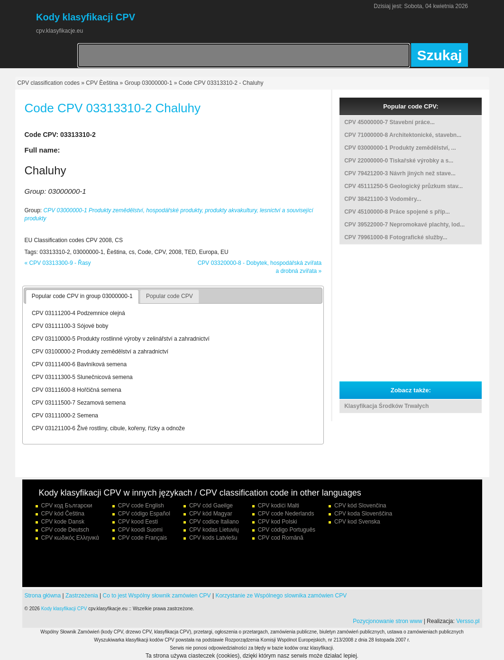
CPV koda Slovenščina (363, 513)
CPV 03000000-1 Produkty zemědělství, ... (400, 148)
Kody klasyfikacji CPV (64, 608)
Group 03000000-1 (149, 83)
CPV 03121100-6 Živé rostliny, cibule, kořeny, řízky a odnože (108, 428)
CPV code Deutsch (65, 529)
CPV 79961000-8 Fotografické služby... (395, 237)
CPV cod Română (280, 537)
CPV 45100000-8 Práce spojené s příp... (397, 211)
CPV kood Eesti (138, 521)
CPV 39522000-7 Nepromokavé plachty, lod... (404, 224)
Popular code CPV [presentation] (169, 296)
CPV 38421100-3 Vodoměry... (382, 199)
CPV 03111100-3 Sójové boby (70, 326)
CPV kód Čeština (62, 513)
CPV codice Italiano (214, 521)
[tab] (82, 296)
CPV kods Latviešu (213, 537)
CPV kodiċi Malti (278, 505)
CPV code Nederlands (286, 513)
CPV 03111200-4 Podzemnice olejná (78, 313)
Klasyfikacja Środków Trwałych (386, 406)
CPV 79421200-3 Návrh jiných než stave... (400, 173)
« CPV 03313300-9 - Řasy (58, 263)
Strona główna (43, 595)
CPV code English (141, 505)
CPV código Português (286, 529)
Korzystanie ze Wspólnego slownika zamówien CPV (281, 595)
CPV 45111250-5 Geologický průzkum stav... (403, 186)
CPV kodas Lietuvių (214, 529)
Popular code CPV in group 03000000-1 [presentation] (82, 296)
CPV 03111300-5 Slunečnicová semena (82, 377)
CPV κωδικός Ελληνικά (70, 537)
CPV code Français (142, 537)
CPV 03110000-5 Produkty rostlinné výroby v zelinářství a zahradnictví (121, 338)
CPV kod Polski (277, 521)
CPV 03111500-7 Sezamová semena (79, 402)
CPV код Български (66, 505)
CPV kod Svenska (357, 521)
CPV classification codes (49, 83)
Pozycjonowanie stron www (387, 621)
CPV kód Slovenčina (360, 505)
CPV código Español (144, 513)
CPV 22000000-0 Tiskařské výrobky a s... (398, 160)
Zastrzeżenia (81, 595)
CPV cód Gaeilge (211, 505)
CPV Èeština (102, 83)
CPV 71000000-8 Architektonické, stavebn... (402, 135)
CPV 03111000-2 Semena (65, 415)
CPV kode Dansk (62, 521)
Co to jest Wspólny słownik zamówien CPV (157, 595)
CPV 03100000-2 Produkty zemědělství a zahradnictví (100, 351)
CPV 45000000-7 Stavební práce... (389, 122)
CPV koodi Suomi (140, 529)
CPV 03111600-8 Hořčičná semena (76, 390)
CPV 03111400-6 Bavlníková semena (79, 364)
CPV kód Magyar (210, 513)
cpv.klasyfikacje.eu (59, 30)
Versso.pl (467, 621)
